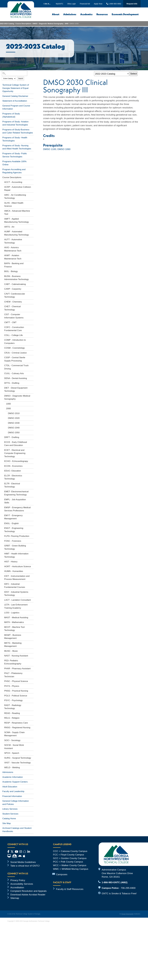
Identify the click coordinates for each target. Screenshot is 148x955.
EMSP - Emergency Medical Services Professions (17, 509)
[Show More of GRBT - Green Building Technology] (32, 545)
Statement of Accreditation (14, 101)
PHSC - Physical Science (16, 681)
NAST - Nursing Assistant (16, 656)
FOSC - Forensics (12, 541)
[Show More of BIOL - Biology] (32, 271)
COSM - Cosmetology (14, 348)
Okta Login (71, 4)
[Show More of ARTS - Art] (32, 226)
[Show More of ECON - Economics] (32, 465)
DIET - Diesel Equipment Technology (15, 389)
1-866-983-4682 (113, 4)
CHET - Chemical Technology (12, 308)
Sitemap (14, 898)
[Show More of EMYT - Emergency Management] (32, 515)
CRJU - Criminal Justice (15, 353)
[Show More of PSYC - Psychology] (32, 700)
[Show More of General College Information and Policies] (32, 800)
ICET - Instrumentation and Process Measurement (17, 577)
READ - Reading (12, 713)
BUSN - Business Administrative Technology (16, 278)
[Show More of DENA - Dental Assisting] (32, 378)
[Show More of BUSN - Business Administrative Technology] (32, 276)
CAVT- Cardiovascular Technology (14, 295)
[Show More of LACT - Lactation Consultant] (32, 599)
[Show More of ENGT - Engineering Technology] (32, 527)
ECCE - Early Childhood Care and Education (15, 444)
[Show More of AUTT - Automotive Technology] (32, 239)
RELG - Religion (12, 718)
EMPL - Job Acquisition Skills (15, 501)
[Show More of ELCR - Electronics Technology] (32, 475)
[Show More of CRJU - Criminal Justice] (32, 352)
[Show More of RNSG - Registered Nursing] (32, 727)
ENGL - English (11, 523)
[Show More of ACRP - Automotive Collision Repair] (32, 186)
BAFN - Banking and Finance (13, 265)
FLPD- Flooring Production (16, 536)
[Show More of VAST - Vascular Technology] (32, 762)
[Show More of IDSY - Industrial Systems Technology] (32, 591)
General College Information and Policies (15, 802)
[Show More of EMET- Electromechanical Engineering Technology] (32, 491)
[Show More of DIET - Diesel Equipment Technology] (32, 387)
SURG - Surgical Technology (17, 758)
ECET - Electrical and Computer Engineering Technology (14, 453)
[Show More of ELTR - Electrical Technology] (32, 483)
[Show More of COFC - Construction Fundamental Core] (32, 327)
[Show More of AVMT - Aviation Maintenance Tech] (32, 255)
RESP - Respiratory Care (16, 723)
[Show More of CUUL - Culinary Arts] (32, 373)
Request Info (132, 4)
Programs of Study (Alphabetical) (11, 115)
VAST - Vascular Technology (17, 762)
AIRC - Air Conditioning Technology (15, 196)
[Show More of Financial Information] (32, 796)
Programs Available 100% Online (14, 163)
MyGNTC (59, 4)
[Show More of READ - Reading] (32, 713)
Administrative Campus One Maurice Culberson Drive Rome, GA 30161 (117, 873)
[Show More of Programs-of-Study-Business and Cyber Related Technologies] (32, 129)
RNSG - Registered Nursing (17, 727)
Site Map (6, 823)
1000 (8, 404)
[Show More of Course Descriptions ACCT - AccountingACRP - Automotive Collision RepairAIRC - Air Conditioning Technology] (32, 177)
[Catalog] (111, 73)
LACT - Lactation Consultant (17, 600)
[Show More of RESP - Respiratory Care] (32, 722)
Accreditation (17, 887)
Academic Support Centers (15, 782)
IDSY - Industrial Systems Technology (16, 593)
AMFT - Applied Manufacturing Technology (16, 220)
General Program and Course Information (16, 107)
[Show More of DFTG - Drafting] (32, 382)
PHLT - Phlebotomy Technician (13, 675)
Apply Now (98, 4)
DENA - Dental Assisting (15, 378)
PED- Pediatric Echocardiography (12, 662)
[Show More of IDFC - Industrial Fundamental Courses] (32, 583)
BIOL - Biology (11, 271)
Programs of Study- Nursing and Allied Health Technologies (16, 147)
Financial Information (12, 796)
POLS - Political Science (15, 696)
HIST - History (10, 561)
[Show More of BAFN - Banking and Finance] (32, 263)
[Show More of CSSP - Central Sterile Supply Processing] (32, 357)
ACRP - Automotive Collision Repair (17, 188)
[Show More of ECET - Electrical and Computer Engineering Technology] (32, 449)
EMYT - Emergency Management (13, 517)
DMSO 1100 (49, 149)
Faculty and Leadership (13, 791)
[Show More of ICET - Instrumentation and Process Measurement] (32, 575)
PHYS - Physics (11, 686)
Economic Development (125, 14)
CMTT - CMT (10, 322)
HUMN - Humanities (13, 571)
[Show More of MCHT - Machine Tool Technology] (32, 626)
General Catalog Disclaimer (15, 96)
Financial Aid (85, 4)
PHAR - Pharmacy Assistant (17, 668)
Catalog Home (9, 818)
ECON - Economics (13, 466)
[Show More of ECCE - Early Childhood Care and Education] (32, 441)
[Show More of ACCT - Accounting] (32, 181)
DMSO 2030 (14, 423)
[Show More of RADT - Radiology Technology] (32, 705)
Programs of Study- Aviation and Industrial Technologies (15, 123)
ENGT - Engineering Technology (13, 530)
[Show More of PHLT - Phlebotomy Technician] (32, 673)
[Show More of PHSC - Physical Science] (32, 681)
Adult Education (9, 786)
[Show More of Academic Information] (32, 776)
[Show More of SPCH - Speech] (32, 752)
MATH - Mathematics (14, 622)
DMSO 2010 (14, 413)
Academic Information (12, 777)
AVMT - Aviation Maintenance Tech (12, 257)
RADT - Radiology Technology (12, 707)
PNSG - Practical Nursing (16, 691)
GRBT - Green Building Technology (15, 547)
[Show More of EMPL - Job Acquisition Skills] (32, 499)
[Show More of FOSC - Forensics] (32, 540)
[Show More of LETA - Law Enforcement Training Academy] (32, 604)
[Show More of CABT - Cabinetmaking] (32, 284)
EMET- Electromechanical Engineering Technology (16, 493)
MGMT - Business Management (12, 636)
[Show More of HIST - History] (32, 561)
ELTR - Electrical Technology (12, 485)
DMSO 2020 (14, 418)
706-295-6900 (128, 888)
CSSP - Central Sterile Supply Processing (14, 359)
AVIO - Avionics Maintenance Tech (12, 249)
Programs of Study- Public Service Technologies (14, 155)
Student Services (10, 814)
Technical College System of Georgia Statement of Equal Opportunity (15, 88)
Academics (86, 14)
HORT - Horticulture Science (17, 566)
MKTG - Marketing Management (12, 644)
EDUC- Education (12, 471)
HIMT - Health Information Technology (16, 555)
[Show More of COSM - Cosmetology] (32, 347)
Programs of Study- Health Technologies (14, 139)
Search (20, 78)
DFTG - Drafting (11, 383)
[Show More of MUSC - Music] (32, 650)
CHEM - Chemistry (13, 302)
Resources (102, 14)
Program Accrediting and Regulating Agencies (13, 171)
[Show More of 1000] (32, 403)
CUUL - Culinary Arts (14, 373)
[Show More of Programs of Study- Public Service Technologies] (32, 153)
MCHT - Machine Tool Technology (14, 629)
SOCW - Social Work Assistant (14, 747)
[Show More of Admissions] (32, 772)
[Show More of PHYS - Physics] (32, 685)
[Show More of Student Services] (32, 813)
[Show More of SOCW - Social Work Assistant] (32, 744)
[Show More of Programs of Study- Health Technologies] (32, 137)
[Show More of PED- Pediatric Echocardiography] (32, 660)
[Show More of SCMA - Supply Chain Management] (32, 732)
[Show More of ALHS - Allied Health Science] (32, 202)
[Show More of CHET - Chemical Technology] (32, 306)
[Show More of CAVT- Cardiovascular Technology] (32, 293)
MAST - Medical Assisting (16, 617)
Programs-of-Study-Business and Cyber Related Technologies (17, 131)
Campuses (61, 874)
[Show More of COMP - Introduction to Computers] (32, 339)
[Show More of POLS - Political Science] (32, 695)
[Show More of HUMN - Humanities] (32, 571)
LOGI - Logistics (11, 612)
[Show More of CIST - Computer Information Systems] (32, 314)
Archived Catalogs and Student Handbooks (16, 830)
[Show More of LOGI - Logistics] (32, 612)
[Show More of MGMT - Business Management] (32, 634)
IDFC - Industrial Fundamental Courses (14, 585)
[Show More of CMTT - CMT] (32, 322)
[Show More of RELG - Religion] (32, 717)
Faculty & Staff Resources (69, 889)
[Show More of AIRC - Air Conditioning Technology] (32, 194)
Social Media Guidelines (23, 862)
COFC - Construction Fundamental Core (14, 329)
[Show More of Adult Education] (32, 786)
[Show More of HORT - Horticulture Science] (32, 566)
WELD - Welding (12, 767)
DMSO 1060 (63, 149)
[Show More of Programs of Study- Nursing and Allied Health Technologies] (32, 145)
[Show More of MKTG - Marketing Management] (32, 642)
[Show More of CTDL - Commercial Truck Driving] (32, 365)
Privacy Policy (17, 880)
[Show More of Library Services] (32, 808)
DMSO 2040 (14, 428)
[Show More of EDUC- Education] (32, 470)
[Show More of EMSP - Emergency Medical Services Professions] (32, 507)
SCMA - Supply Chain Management (14, 734)
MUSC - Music (11, 651)
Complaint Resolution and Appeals (28, 891)
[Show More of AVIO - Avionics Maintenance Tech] (32, 247)
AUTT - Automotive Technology (13, 241)
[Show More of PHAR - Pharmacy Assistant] (32, 668)
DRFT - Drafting (11, 437)
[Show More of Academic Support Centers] (32, 781)
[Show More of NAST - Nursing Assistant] (32, 655)
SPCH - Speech (11, 753)
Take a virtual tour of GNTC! (25, 865)
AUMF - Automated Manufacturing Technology (16, 233)
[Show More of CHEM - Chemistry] (32, 301)
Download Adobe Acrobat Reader (27, 894)
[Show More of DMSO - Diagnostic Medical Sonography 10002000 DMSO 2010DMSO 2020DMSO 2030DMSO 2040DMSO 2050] (32, 395)
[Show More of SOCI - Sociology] (32, 740)
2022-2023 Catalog (7, 24)
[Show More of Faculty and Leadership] (32, 791)
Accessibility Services (21, 884)
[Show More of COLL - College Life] (32, 335)
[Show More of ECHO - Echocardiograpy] (32, 461)
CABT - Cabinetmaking (15, 284)
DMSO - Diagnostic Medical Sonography (48, 24)
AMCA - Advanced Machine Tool (17, 212)
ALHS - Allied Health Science (13, 204)
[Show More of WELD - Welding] (32, 767)
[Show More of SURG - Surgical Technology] (32, 757)
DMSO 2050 (14, 432)
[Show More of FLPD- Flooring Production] (32, 535)
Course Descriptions (23, 24)
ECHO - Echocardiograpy (16, 461)
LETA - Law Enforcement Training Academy (16, 606)
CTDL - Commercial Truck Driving (16, 367)
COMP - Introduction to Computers (15, 341)
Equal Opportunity (127, 914)
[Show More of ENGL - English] (32, 523)
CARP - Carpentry (12, 289)
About (55, 14)
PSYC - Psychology (13, 700)
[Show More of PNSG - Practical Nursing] (32, 690)
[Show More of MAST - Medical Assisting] (32, 617)
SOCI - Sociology (12, 740)
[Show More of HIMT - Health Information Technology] (32, 553)
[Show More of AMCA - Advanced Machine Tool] (32, 210)
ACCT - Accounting (13, 182)
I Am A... (47, 4)
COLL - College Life (13, 335)
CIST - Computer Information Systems (13, 316)
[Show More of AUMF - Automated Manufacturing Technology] (32, 231)
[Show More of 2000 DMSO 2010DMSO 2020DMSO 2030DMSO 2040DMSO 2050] (32, 408)
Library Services (10, 809)
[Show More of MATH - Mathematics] (32, 622)
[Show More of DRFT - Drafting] (32, 437)
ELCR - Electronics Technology (13, 477)
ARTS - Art (9, 227)
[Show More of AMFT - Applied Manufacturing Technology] (32, 218)
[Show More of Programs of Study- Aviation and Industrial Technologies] (32, 121)
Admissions (69, 14)
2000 (66, 24)
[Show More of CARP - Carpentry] (32, 288)
